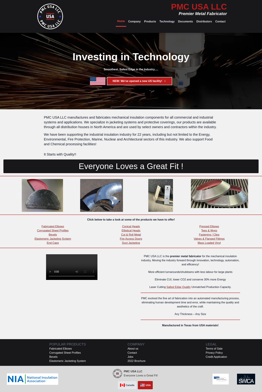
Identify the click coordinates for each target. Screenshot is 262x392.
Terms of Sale (214, 348)
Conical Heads (131, 226)
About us (133, 348)
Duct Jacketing (131, 242)
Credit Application (216, 356)
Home (121, 21)
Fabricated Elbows (53, 226)
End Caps (53, 242)
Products (150, 21)
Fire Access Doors (131, 238)
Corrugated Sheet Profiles (52, 230)
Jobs (130, 356)
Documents (185, 21)
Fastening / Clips (209, 234)
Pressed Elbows (209, 226)
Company (134, 21)
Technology (167, 21)
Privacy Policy (214, 352)
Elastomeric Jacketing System (53, 238)
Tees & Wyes (209, 230)
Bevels (53, 234)
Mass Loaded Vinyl (209, 242)
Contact (220, 21)
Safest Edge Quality (178, 287)
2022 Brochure (137, 360)
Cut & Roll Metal (131, 234)
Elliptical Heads (131, 230)
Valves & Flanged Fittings (209, 238)
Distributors (204, 21)
